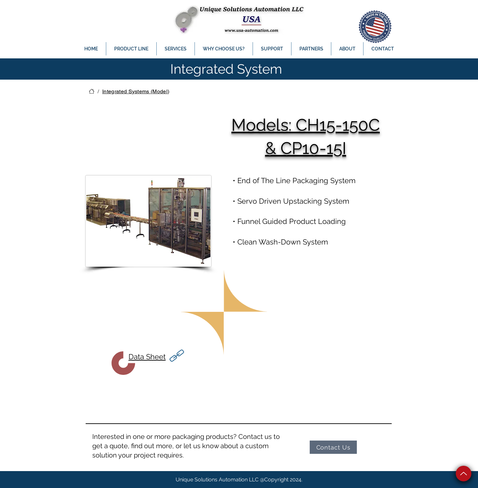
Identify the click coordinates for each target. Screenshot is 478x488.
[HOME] (92, 91)
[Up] (463, 473)
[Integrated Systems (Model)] (136, 91)
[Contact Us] (333, 447)
